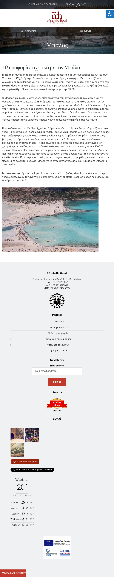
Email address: (57, 369)
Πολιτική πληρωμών (58, 333)
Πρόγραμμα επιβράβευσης (58, 339)
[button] (110, 14)
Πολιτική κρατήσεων (58, 327)
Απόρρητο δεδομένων (58, 345)
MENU (85, 31)
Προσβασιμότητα (58, 350)
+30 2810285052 (60, 282)
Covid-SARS (58, 321)
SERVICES (28, 31)
